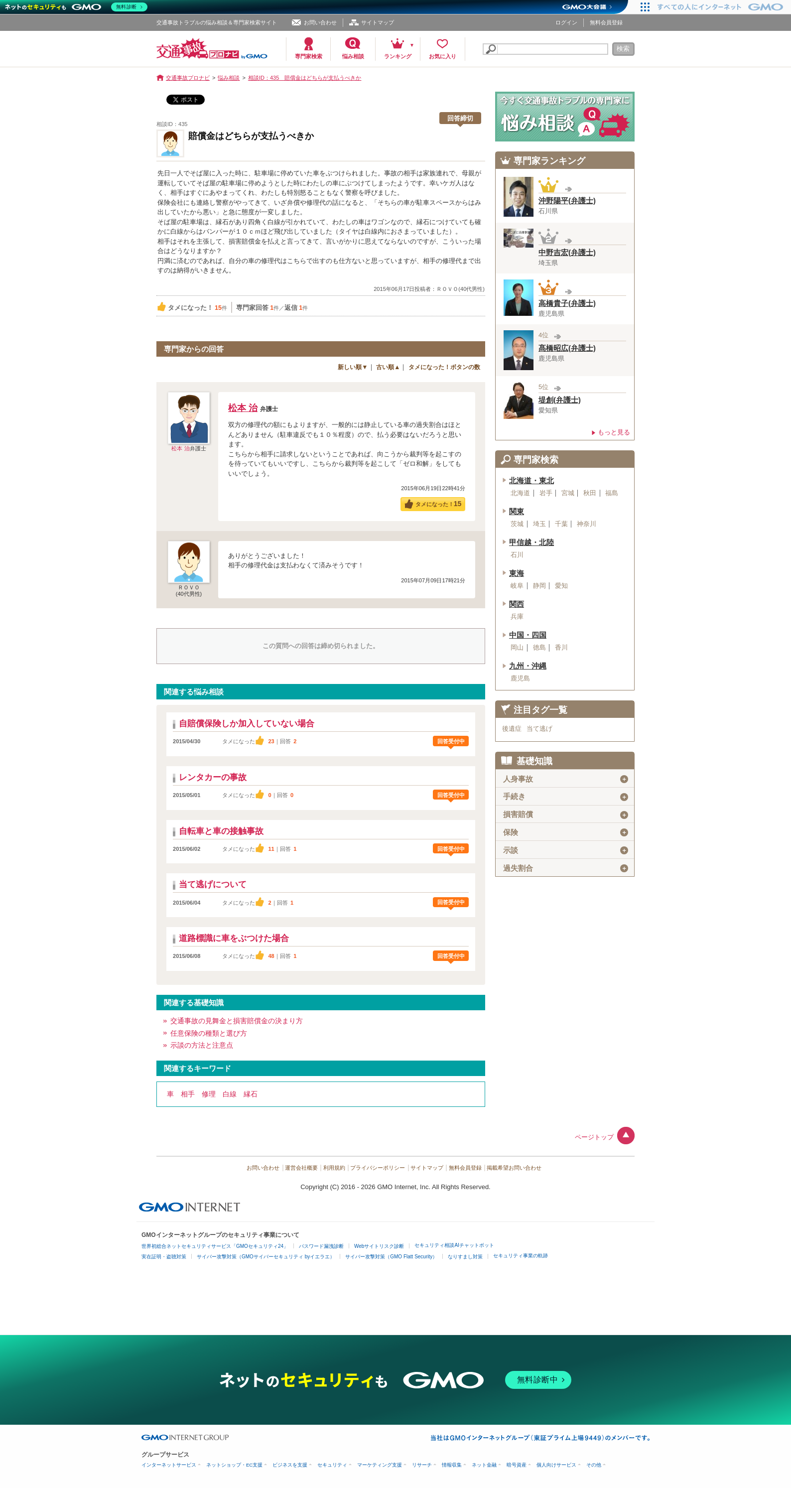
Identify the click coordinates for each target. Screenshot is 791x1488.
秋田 (589, 493)
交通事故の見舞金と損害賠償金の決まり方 (236, 1021)
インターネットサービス (168, 1465)
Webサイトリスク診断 (379, 1246)
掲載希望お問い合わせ (514, 1168)
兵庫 (517, 616)
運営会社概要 (301, 1168)
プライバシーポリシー (377, 1168)
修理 (209, 1094)
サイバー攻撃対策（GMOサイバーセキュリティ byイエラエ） (266, 1256)
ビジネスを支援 (289, 1465)
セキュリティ (332, 1465)
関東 (516, 512)
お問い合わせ (320, 22)
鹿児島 (520, 678)
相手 (188, 1094)
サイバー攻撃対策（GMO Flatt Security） (391, 1256)
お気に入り (442, 56)
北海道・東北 (531, 481)
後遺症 (512, 728)
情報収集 (452, 1465)
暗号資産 (517, 1465)
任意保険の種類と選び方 (208, 1033)
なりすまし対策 (465, 1256)
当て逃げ (539, 728)
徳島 (539, 647)
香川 (561, 647)
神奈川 (586, 524)
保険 (565, 832)
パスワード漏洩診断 (321, 1246)
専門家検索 (308, 56)
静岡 (539, 585)
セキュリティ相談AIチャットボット (454, 1245)
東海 (516, 573)
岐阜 (517, 585)
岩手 (545, 493)
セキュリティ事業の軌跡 (520, 1255)
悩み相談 (353, 56)
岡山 (517, 647)
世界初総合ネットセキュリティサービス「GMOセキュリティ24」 (214, 1246)
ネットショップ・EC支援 (234, 1465)
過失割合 (565, 868)
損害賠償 (565, 814)
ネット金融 (484, 1465)
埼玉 (539, 524)
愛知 (561, 585)
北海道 (520, 493)
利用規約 (334, 1168)
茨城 (517, 524)
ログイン (566, 22)
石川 (517, 554)
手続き (565, 797)
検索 (623, 48)
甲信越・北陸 (531, 542)
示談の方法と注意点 (201, 1045)
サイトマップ (377, 22)
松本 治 (180, 448)
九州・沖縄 (527, 666)
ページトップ (594, 1137)
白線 (230, 1094)
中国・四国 (527, 635)
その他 (593, 1465)
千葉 (561, 524)
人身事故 (565, 779)
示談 (565, 850)
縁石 (251, 1094)
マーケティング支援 (379, 1465)
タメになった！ (438, 504)
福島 (611, 493)
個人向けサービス (556, 1465)
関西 (516, 604)
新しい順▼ (353, 367)
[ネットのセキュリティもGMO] (76, 7)
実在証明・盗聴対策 (163, 1256)
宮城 (567, 493)
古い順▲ (388, 367)
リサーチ (422, 1465)
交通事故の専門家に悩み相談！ (565, 116)
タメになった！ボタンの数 (444, 367)
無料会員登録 (606, 22)
